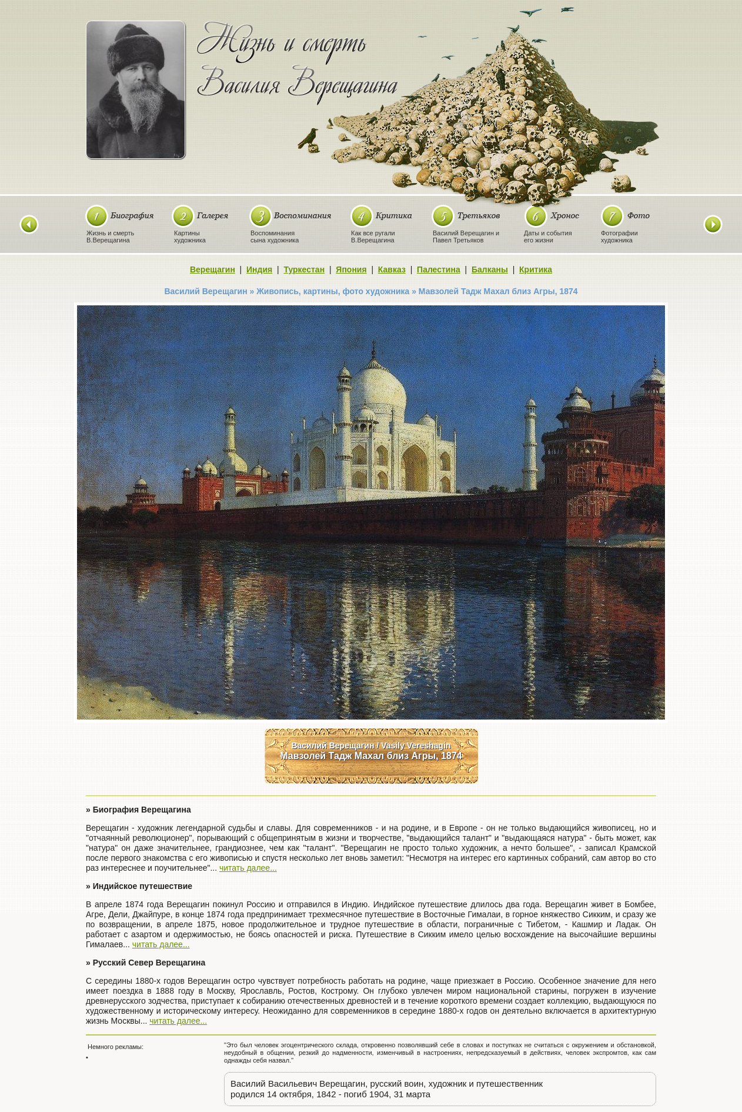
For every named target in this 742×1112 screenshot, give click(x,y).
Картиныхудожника (190, 236)
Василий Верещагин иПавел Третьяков (466, 236)
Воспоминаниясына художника (274, 236)
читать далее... (248, 868)
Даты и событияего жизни (548, 236)
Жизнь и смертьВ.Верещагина (110, 236)
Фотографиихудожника (619, 236)
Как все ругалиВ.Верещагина (373, 236)
